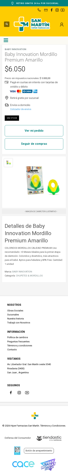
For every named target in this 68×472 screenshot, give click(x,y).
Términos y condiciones (19, 345)
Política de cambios (17, 337)
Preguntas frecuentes (18, 341)
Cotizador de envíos (20, 109)
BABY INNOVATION (22, 271)
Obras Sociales (15, 310)
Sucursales (13, 314)
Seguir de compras (34, 143)
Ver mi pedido (34, 130)
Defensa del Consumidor (18, 437)
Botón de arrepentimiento (39, 450)
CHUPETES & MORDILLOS (29, 275)
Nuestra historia (15, 318)
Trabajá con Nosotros (18, 322)
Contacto (12, 349)
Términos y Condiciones (52, 425)
